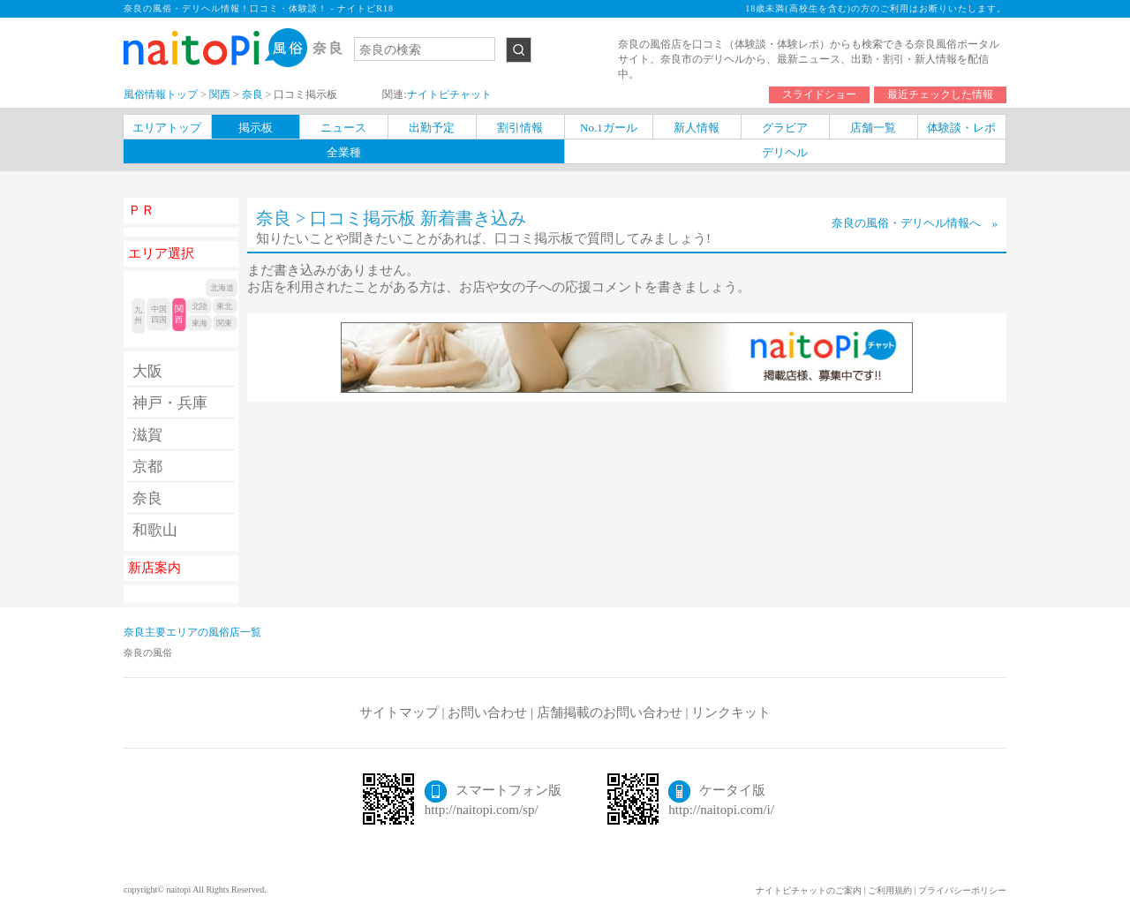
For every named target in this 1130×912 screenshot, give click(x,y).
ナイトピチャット (449, 94)
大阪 (147, 371)
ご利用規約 (890, 890)
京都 (147, 466)
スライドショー (819, 94)
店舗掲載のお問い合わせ (609, 712)
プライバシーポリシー (962, 890)
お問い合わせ (487, 712)
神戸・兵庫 (169, 403)
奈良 (147, 498)
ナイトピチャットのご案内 (809, 890)
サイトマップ (399, 712)
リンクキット (731, 712)
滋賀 (147, 434)
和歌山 (154, 530)
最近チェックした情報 (940, 94)
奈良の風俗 (148, 652)
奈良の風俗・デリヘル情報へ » (915, 223)
